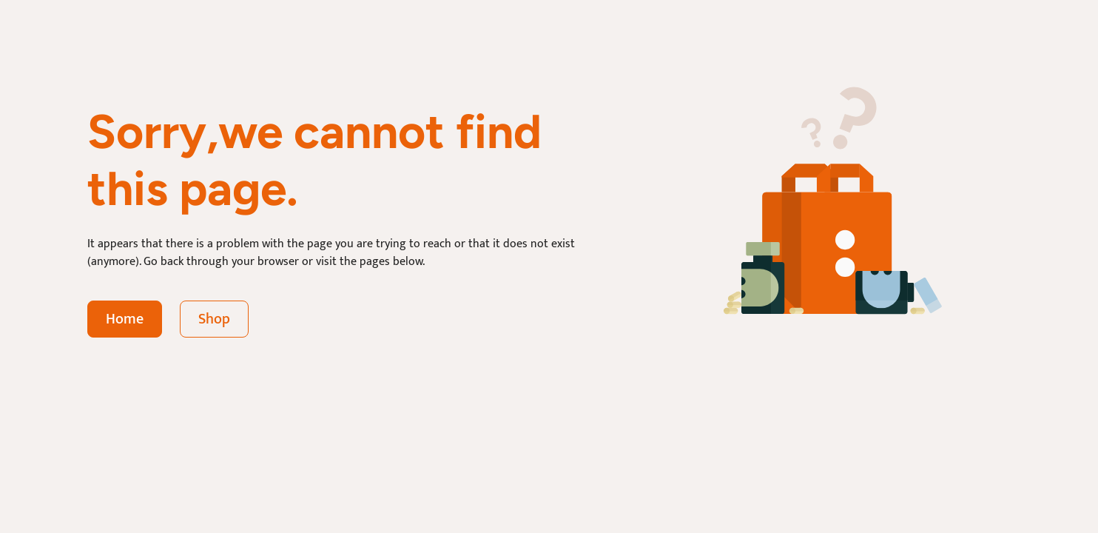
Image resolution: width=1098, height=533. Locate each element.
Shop (214, 319)
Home (125, 319)
